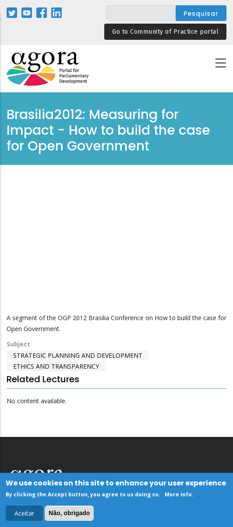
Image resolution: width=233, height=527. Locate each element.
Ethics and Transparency (56, 366)
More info (178, 494)
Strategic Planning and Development (77, 355)
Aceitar (24, 513)
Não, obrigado (69, 513)
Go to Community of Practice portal (165, 31)
